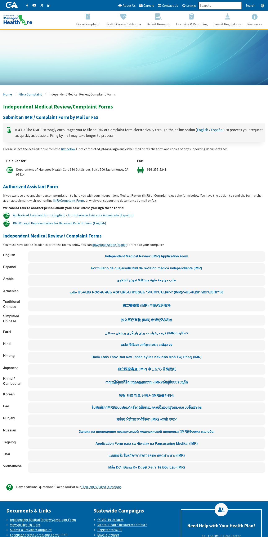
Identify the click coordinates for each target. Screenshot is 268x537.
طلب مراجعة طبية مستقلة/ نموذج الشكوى (146, 280)
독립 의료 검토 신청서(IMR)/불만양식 (146, 395)
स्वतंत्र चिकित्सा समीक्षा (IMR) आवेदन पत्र (146, 345)
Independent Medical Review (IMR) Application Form (146, 256)
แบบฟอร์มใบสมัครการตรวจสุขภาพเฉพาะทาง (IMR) (146, 455)
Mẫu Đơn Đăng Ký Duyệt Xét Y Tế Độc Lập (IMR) (146, 467)
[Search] (220, 5)
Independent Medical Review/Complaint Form (43, 520)
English (202, 130)
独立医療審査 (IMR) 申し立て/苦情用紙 (146, 369)
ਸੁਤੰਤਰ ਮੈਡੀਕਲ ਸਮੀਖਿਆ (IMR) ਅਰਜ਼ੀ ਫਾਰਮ (146, 419)
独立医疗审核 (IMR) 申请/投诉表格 (146, 320)
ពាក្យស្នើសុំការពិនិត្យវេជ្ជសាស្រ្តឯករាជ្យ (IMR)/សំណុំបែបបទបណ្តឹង (146, 382)
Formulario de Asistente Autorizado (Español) (101, 215)
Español (216, 130)
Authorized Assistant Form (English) (39, 215)
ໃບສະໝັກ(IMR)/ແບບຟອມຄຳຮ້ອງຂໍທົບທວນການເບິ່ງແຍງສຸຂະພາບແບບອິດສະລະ (146, 407)
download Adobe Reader (109, 245)
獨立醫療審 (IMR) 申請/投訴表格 (146, 305)
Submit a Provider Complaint (31, 530)
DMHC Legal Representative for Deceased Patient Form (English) (59, 223)
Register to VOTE (109, 530)
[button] (88, 20)
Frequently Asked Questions (101, 487)
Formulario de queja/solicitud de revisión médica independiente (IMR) (146, 268)
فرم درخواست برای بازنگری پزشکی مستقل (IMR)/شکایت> (146, 333)
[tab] (188, 5)
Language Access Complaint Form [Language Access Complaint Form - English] (34, 535)
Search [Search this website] (250, 5)
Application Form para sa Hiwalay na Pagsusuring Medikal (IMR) (146, 443)
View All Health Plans (25, 525)
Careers (146, 5)
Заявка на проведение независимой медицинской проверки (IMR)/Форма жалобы (146, 431)
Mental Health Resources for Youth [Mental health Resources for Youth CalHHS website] (122, 525)
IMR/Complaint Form (68, 200)
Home (7, 94)
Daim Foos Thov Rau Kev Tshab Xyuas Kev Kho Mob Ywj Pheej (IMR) (147, 357)
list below (68, 149)
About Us (127, 5)
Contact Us (168, 5)
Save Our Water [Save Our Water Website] (108, 535)
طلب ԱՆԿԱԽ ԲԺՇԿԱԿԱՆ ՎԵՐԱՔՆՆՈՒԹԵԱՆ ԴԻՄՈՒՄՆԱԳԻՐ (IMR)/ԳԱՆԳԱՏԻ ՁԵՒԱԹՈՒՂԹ (146, 292)
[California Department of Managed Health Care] (18, 20)
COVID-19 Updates (110, 520)
